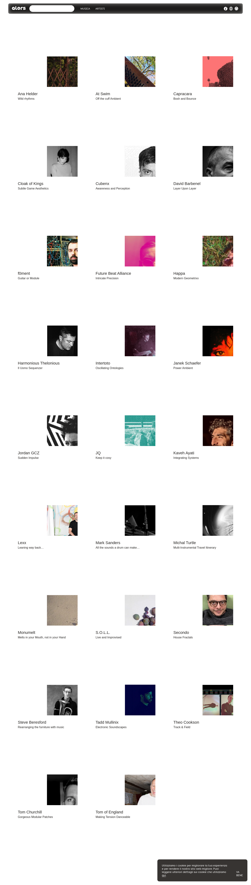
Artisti (101, 8)
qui (164, 875)
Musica (86, 8)
